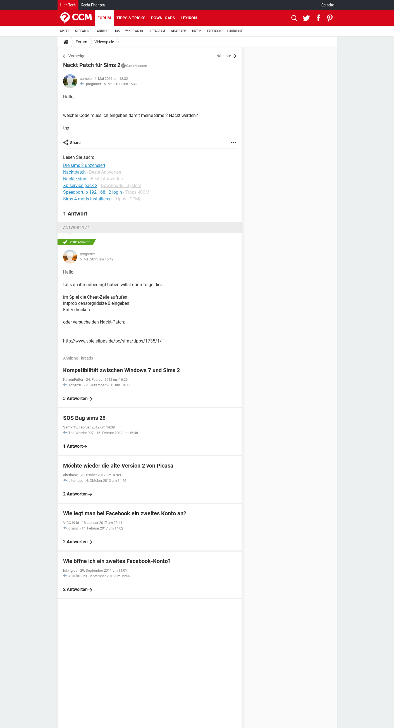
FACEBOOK (214, 31)
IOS (117, 31)
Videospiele (104, 42)
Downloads (163, 18)
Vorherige (76, 56)
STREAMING (83, 31)
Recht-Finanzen (93, 5)
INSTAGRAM (157, 31)
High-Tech (68, 5)
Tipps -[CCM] (138, 192)
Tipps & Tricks (130, 18)
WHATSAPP (178, 31)
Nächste (223, 56)
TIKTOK (197, 31)
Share (75, 142)
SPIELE (65, 31)
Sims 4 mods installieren (87, 199)
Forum (104, 18)
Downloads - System (121, 185)
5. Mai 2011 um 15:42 (120, 84)
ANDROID (103, 31)
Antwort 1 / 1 (76, 227)
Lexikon (189, 18)
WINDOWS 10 (134, 31)
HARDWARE (235, 31)
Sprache (327, 5)
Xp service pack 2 (80, 185)
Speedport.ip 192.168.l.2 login (92, 192)
